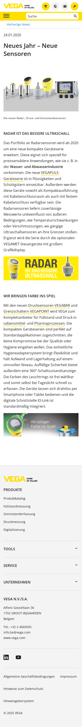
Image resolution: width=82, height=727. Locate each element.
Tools (9, 549)
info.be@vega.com (16, 632)
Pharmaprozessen (49, 323)
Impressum (68, 676)
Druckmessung (14, 522)
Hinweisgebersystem (18, 701)
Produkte (12, 489)
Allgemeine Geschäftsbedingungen (29, 676)
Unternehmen (17, 582)
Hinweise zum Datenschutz (23, 689)
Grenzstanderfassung (19, 514)
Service (10, 565)
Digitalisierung (14, 530)
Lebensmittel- (14, 323)
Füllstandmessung (16, 506)
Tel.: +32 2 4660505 (17, 627)
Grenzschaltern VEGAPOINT (26, 311)
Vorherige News (18, 24)
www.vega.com (14, 638)
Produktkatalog (14, 498)
